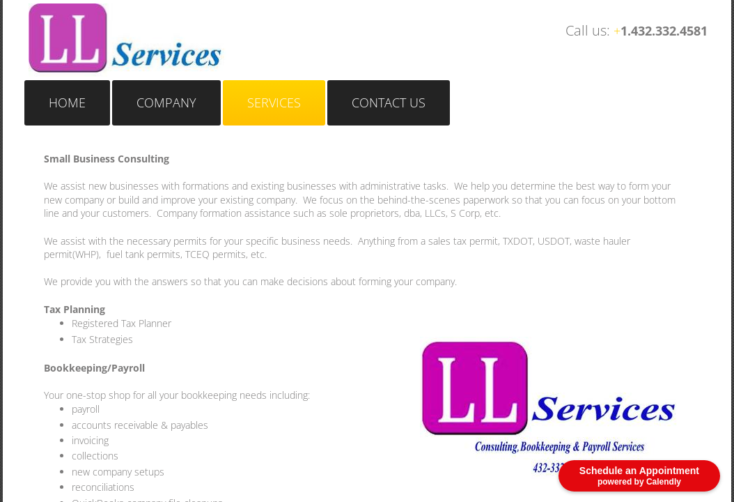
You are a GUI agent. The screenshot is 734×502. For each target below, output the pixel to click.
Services (274, 102)
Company (166, 102)
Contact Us (388, 102)
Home (67, 102)
